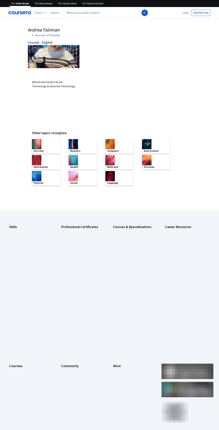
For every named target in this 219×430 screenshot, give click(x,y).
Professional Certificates (22, 340)
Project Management (20, 267)
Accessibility (119, 334)
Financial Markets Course (126, 262)
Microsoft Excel (17, 262)
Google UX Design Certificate (76, 260)
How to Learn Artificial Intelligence (183, 265)
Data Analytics (16, 246)
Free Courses (16, 382)
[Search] (144, 13)
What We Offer (16, 313)
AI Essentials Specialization (127, 230)
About (12, 308)
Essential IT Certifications (178, 255)
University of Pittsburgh (47, 35)
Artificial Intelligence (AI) (21, 236)
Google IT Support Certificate (76, 246)
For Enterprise (16, 355)
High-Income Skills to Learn (179, 260)
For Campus (15, 366)
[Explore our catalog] (40, 13)
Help (115, 329)
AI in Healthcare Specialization (128, 246)
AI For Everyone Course (125, 241)
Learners (65, 308)
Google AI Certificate (72, 230)
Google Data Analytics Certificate (78, 241)
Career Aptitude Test (176, 230)
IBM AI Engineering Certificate (76, 265)
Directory (118, 350)
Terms (116, 319)
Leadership (15, 319)
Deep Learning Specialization (128, 251)
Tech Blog (66, 334)
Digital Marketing (18, 251)
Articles (117, 345)
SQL (11, 278)
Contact (117, 340)
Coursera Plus (16, 334)
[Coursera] (19, 13)
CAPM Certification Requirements (182, 236)
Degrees (13, 350)
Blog (63, 324)
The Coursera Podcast (73, 329)
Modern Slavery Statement (127, 361)
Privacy (117, 324)
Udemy (12, 387)
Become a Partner (18, 371)
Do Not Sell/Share (122, 366)
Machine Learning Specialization (129, 267)
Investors (118, 313)
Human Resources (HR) (21, 257)
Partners (65, 313)
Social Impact (16, 376)
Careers (13, 324)
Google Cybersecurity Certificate (78, 236)
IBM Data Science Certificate (76, 276)
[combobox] (99, 13)
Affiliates (117, 355)
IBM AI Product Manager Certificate (79, 271)
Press (116, 308)
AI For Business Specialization (128, 236)
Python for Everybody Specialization (132, 281)
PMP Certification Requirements (181, 271)
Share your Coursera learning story (183, 281)
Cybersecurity (16, 241)
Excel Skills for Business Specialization (133, 257)
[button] (55, 13)
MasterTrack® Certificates (23, 345)
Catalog (13, 329)
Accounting (15, 230)
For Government (17, 361)
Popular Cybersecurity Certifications (184, 276)
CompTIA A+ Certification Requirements (186, 241)
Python (12, 272)
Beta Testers (68, 319)
